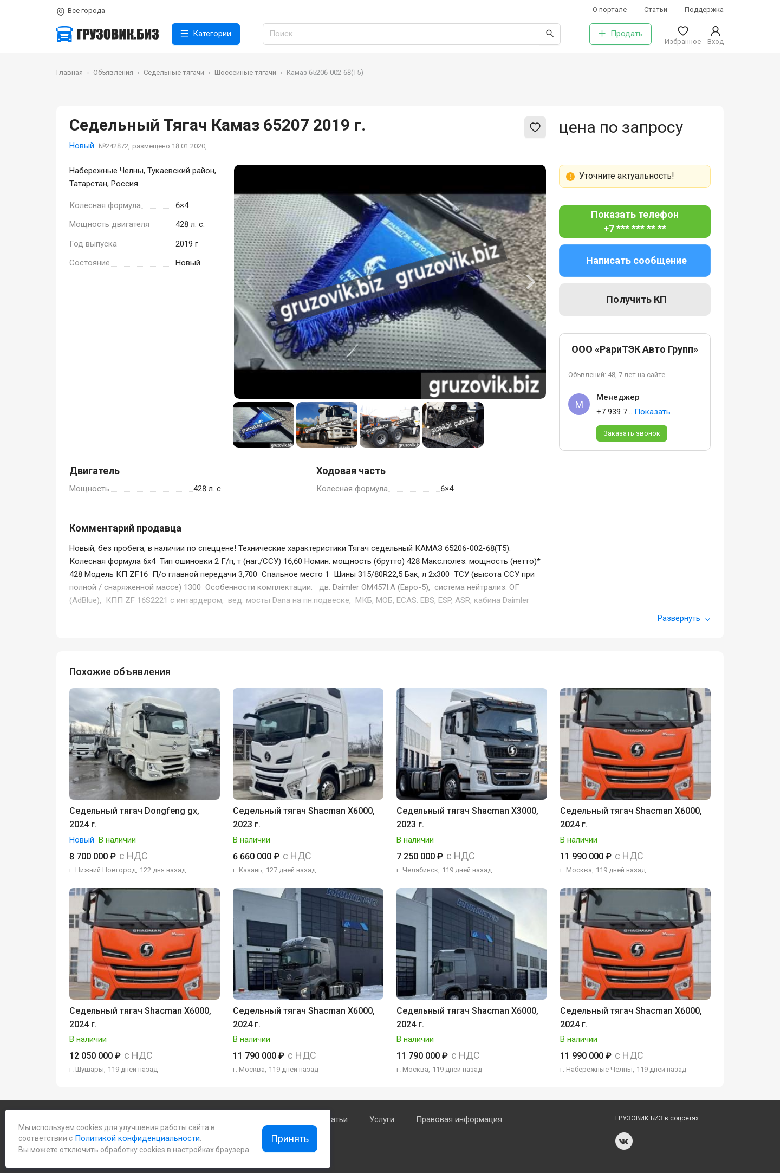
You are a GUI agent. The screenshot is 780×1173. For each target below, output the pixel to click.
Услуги (381, 1119)
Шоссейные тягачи (245, 72)
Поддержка (704, 9)
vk (624, 1141)
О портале (610, 9)
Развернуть (684, 618)
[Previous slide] (250, 282)
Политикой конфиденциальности (136, 1138)
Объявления (113, 72)
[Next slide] (530, 282)
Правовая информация (459, 1119)
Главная (69, 72)
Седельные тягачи (174, 72)
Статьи (655, 9)
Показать (652, 412)
